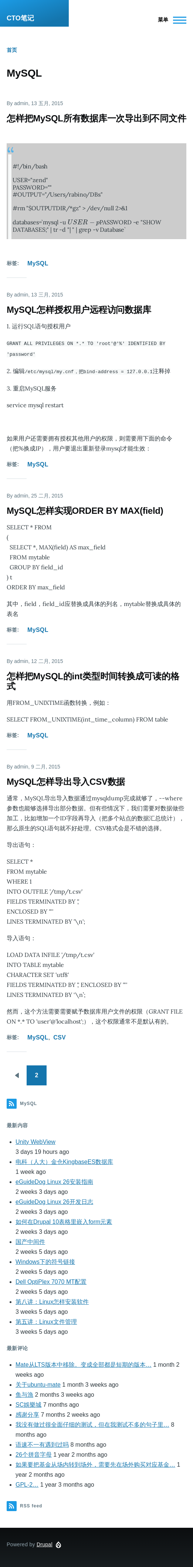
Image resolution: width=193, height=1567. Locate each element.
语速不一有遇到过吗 (42, 1443)
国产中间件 (30, 1241)
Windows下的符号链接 (45, 1261)
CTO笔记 (20, 18)
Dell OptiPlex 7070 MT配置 (51, 1281)
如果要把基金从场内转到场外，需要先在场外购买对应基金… (95, 1463)
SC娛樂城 (28, 1403)
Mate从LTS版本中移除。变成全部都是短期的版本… (84, 1363)
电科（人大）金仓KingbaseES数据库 (64, 1161)
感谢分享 (27, 1413)
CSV (59, 1036)
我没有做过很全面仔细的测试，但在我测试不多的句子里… (92, 1423)
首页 (12, 50)
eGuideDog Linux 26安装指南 (54, 1181)
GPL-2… (27, 1483)
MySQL (37, 263)
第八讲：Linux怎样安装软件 (52, 1301)
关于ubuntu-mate (38, 1383)
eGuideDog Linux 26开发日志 (54, 1201)
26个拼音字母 (34, 1453)
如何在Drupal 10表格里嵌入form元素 (64, 1221)
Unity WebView (35, 1141)
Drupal (45, 1543)
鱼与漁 (24, 1393)
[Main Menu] (170, 20)
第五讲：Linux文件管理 (46, 1320)
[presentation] (83, 222)
